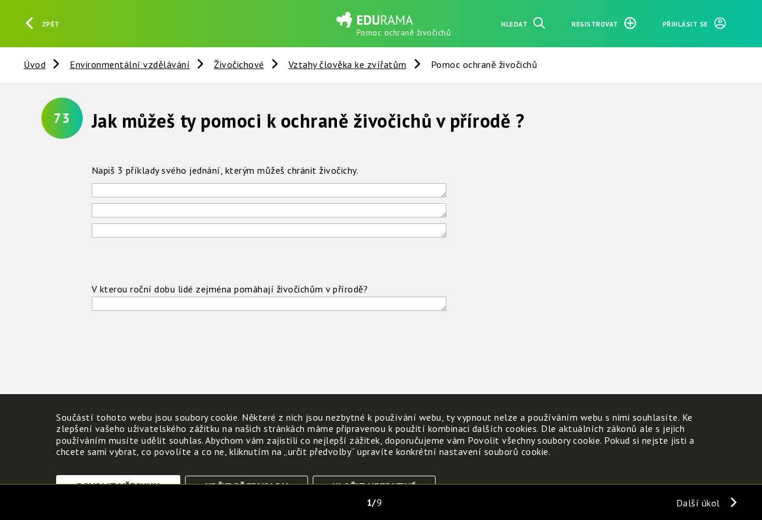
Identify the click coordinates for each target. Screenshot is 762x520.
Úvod (35, 64)
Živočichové (239, 64)
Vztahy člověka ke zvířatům (347, 64)
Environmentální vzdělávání (130, 64)
